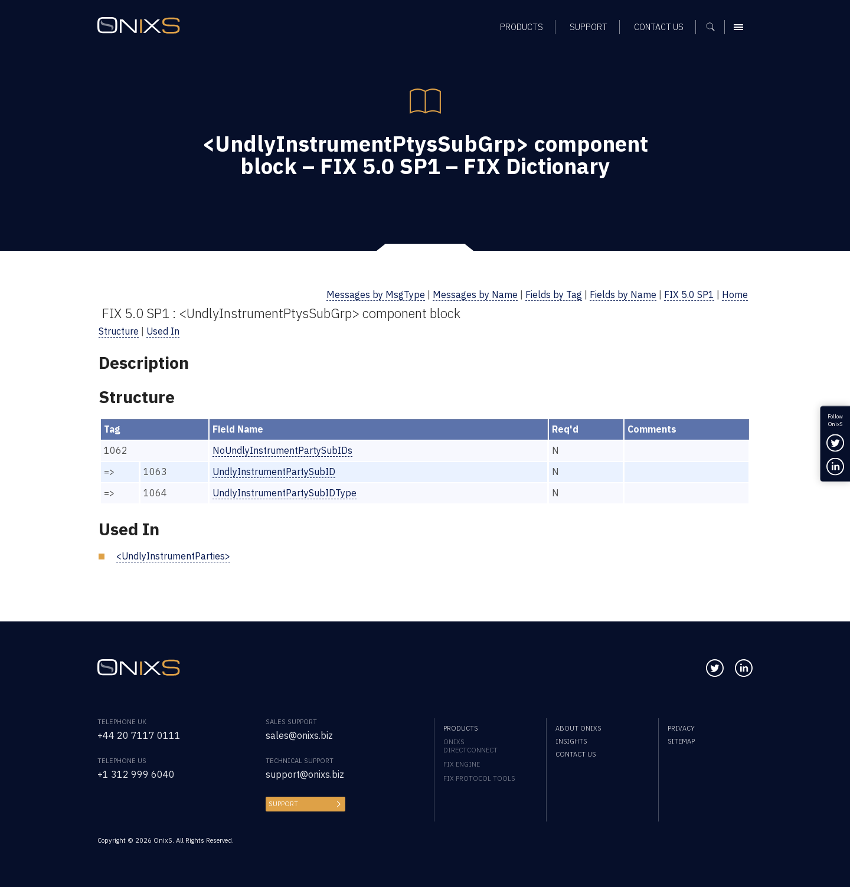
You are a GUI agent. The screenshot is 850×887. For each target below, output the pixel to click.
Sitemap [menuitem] (681, 741)
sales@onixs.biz (299, 735)
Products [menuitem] (460, 728)
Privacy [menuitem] (681, 728)
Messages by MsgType (375, 294)
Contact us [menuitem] (575, 754)
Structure (119, 331)
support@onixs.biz (305, 774)
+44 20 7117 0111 (139, 735)
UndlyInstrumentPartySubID (273, 471)
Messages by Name (475, 294)
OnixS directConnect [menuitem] (470, 746)
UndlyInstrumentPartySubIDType (284, 493)
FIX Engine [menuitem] (461, 764)
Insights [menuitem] (571, 741)
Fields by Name (623, 294)
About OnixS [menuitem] (578, 728)
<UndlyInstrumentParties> (173, 556)
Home (735, 294)
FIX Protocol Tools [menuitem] (479, 778)
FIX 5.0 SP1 (689, 294)
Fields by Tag (553, 294)
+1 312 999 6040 (136, 774)
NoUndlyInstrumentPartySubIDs (282, 450)
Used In (162, 331)
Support (283, 804)
